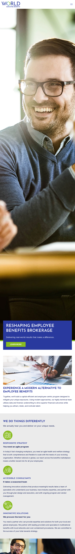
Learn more (16, 344)
